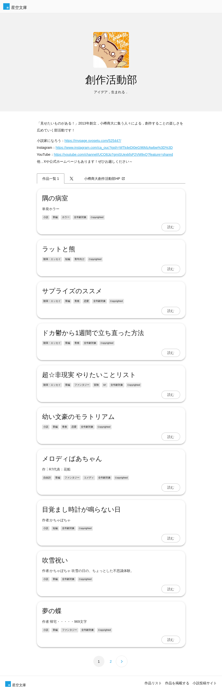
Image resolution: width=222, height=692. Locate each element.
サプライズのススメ (72, 290)
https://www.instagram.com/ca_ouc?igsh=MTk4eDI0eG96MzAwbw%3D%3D (114, 148)
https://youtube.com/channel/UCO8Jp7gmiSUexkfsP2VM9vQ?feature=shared (113, 155)
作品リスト (153, 683)
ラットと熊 (58, 249)
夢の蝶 (52, 610)
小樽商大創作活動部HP (104, 179)
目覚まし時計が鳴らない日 (81, 509)
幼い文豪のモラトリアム (78, 416)
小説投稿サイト (205, 683)
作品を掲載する (177, 683)
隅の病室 (55, 198)
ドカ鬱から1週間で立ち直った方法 (93, 332)
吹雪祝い (55, 560)
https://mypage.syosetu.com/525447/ (93, 141)
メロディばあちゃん (72, 458)
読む (170, 227)
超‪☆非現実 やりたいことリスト (89, 374)
